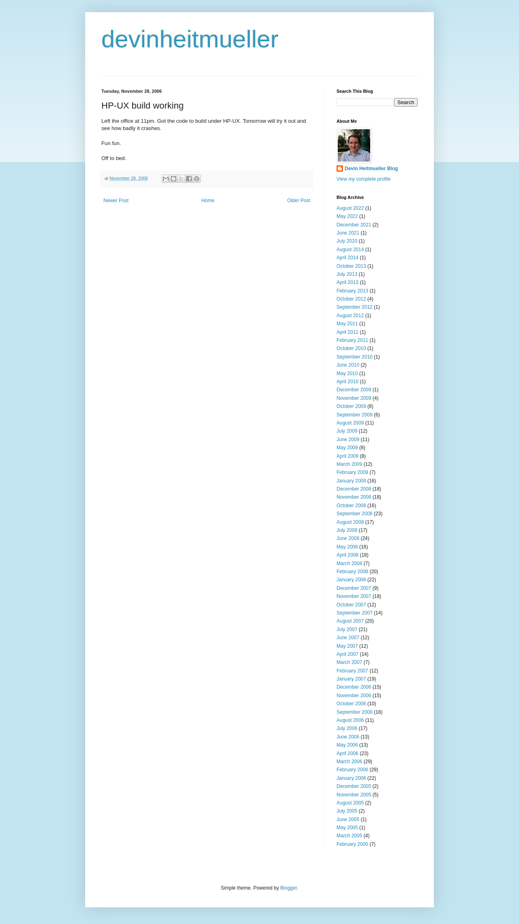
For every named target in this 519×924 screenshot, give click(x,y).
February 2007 (352, 671)
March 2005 (349, 836)
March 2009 (349, 464)
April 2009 (347, 456)
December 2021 (354, 225)
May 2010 (347, 373)
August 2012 (350, 315)
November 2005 (354, 795)
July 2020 (347, 241)
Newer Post (116, 200)
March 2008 (349, 563)
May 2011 (347, 323)
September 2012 (355, 307)
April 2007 (347, 654)
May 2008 (347, 547)
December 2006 (354, 687)
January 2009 (351, 481)
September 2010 (355, 357)
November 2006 (354, 695)
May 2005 (347, 827)
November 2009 (354, 398)
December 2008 (354, 489)
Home (208, 200)
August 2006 (350, 720)
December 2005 (354, 786)
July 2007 (347, 629)
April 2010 (347, 381)
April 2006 (347, 753)
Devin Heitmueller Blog (371, 168)
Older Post (298, 200)
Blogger (288, 888)
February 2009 (352, 472)
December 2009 (354, 390)
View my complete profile (363, 179)
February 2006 (352, 769)
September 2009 (355, 415)
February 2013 (352, 291)
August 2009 (350, 423)
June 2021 (348, 233)
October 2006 (351, 703)
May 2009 (347, 447)
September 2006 (355, 712)
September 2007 (355, 613)
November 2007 (354, 596)
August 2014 (350, 249)
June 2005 (348, 819)
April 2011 (347, 332)
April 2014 (347, 257)
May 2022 (347, 216)
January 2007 (351, 679)
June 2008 (348, 538)
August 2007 (350, 621)
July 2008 (347, 530)
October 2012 (351, 299)
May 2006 (347, 745)
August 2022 (350, 208)
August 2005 (350, 803)
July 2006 (347, 728)
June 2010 (348, 365)
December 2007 (354, 588)
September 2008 (355, 513)
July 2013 (347, 274)
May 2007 (347, 646)
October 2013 (351, 266)
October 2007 (351, 605)
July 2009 (347, 431)
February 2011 (352, 340)
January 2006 (351, 778)
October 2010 (351, 348)
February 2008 (352, 571)
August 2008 (350, 522)
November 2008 (354, 497)
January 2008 (351, 580)
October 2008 (351, 505)
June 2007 (348, 637)
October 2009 (351, 406)
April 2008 (347, 555)
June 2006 (348, 737)
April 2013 (347, 282)
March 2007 (349, 662)
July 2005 (347, 811)
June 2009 (348, 439)
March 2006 (349, 761)
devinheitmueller (190, 39)
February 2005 (352, 844)
